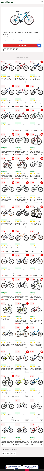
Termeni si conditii (10, 462)
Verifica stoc (29, 45)
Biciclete (13, 453)
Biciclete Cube (5, 453)
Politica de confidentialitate (22, 462)
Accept (27, 470)
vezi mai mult (21, 40)
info (13, 82)
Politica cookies (33, 462)
